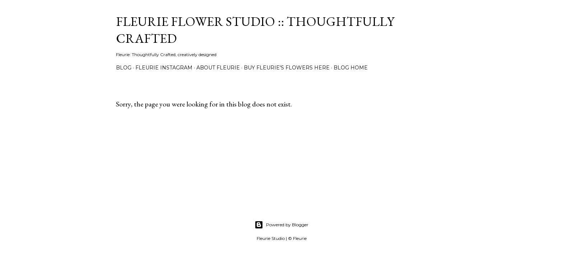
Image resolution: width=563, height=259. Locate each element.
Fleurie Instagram (163, 67)
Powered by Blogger (281, 225)
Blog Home (351, 67)
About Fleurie (218, 67)
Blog (123, 67)
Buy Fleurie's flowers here (287, 67)
